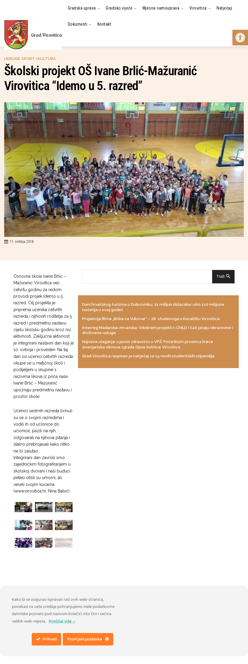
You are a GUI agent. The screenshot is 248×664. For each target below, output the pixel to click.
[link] (240, 37)
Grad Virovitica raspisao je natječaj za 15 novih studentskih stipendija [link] (148, 355)
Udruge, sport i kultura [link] (30, 59)
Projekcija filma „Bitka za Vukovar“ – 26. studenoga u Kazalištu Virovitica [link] (150, 318)
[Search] (223, 276)
